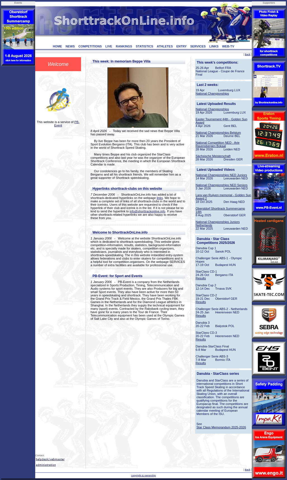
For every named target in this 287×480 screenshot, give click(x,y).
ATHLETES (165, 46)
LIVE (108, 46)
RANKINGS (124, 46)
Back (247, 54)
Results (201, 278)
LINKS (214, 46)
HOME (57, 46)
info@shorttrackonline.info (147, 211)
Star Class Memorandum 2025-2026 (221, 427)
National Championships (212, 93)
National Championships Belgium (218, 132)
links (160, 198)
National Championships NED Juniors (221, 175)
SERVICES (198, 46)
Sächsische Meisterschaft (213, 156)
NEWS (70, 46)
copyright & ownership (143, 475)
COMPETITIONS (90, 46)
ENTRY (181, 46)
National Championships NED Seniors (222, 185)
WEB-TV (228, 46)
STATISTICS (144, 46)
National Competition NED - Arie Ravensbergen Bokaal (217, 144)
